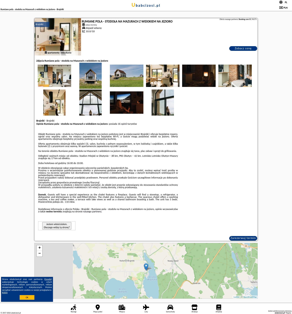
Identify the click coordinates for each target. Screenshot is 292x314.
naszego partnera (92, 211)
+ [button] (39, 248)
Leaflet (236, 297)
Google (48, 279)
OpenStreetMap (250, 297)
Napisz (288, 313)
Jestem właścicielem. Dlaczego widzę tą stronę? (57, 226)
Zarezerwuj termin (243, 238)
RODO (5, 292)
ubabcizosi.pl (145, 5)
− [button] (39, 253)
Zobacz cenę (243, 48)
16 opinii (122, 123)
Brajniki (39, 24)
